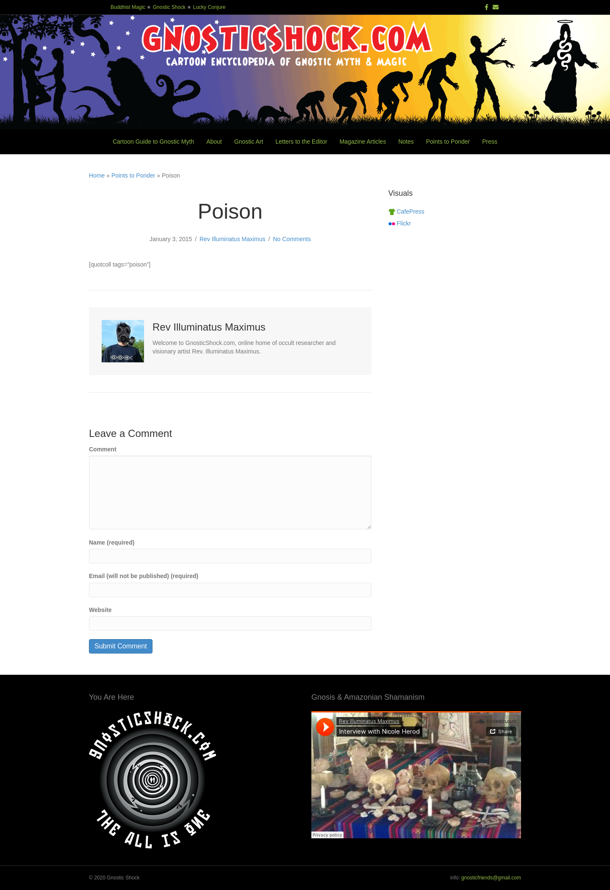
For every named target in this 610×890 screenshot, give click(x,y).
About (214, 141)
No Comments (292, 239)
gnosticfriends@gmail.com (491, 878)
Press (489, 141)
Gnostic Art (248, 141)
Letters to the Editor (301, 141)
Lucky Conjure (209, 7)
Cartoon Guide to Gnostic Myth (153, 141)
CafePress (406, 211)
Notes (406, 141)
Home (97, 175)
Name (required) (111, 542)
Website (100, 609)
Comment (102, 449)
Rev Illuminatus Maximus (233, 239)
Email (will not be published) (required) (143, 576)
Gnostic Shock (169, 7)
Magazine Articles (362, 141)
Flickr (399, 223)
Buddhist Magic (128, 7)
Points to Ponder (448, 141)
